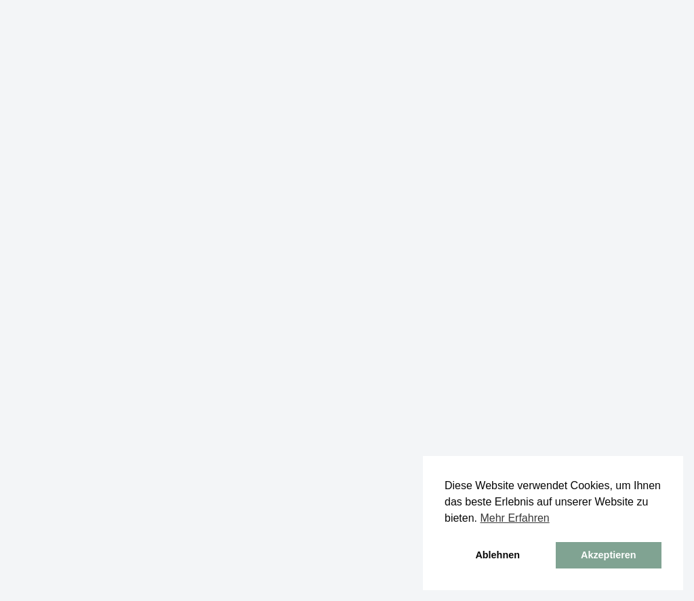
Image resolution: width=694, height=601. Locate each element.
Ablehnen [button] (497, 555)
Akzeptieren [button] (608, 555)
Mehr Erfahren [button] (514, 518)
